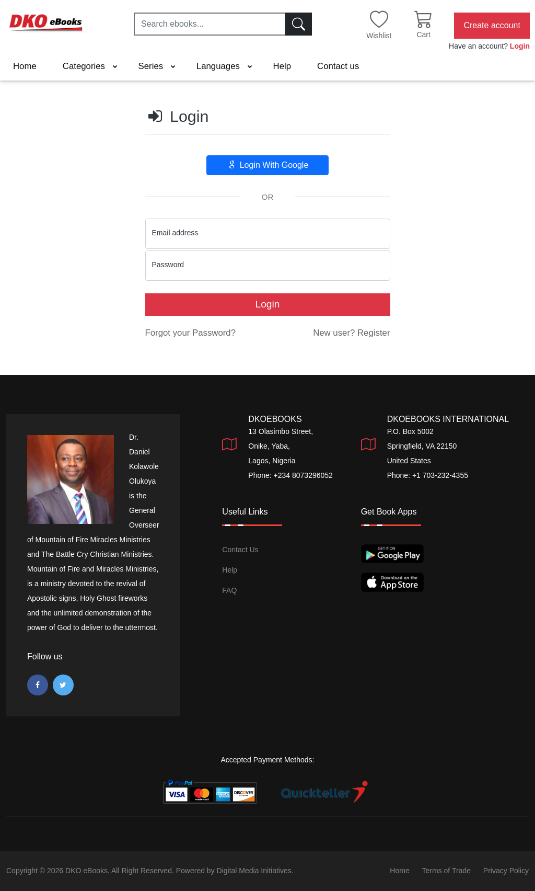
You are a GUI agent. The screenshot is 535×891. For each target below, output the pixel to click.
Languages (224, 66)
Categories (90, 66)
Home (25, 66)
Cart (423, 34)
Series (157, 66)
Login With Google (268, 165)
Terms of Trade (446, 870)
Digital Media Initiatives (254, 870)
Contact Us (240, 549)
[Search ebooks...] (210, 24)
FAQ (229, 590)
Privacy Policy (506, 870)
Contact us (338, 66)
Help (282, 66)
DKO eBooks (86, 870)
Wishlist (378, 35)
